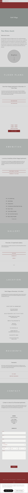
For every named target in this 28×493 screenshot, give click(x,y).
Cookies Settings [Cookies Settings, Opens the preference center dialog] (19, 490)
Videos (14, 258)
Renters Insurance (14, 376)
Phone (3, 439)
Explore (14, 55)
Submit (14, 466)
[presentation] (8, 462)
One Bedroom (14, 100)
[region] (14, 488)
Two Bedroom (14, 103)
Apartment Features (14, 171)
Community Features (14, 173)
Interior (14, 253)
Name (3, 431)
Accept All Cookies (8, 490)
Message (3, 450)
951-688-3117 (6, 1)
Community (14, 255)
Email (3, 435)
